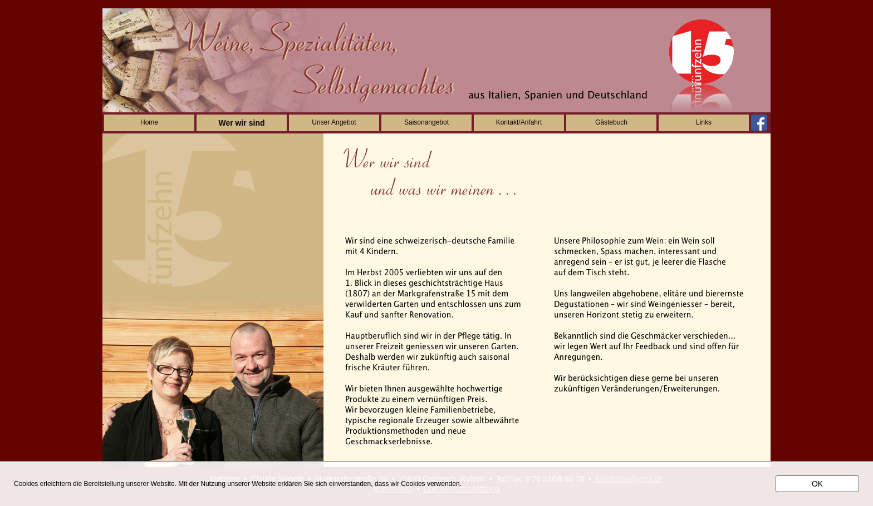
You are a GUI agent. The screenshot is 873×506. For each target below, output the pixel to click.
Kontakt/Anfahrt (519, 122)
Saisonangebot (426, 122)
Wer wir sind (242, 122)
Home (149, 122)
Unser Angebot (334, 122)
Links (704, 122)
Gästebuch (611, 122)
